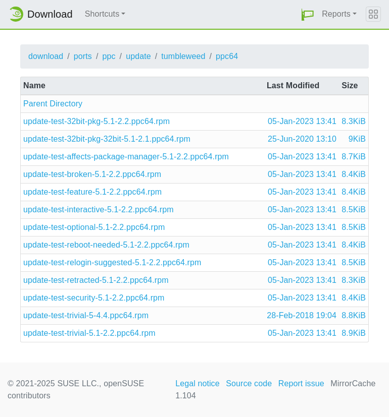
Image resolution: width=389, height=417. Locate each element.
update (138, 56)
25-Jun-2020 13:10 (302, 139)
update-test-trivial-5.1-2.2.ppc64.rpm (89, 333)
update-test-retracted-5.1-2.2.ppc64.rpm (96, 280)
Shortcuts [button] (102, 14)
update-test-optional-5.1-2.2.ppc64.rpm (94, 227)
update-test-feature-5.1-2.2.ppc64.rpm (92, 192)
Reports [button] (336, 14)
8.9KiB (354, 333)
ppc (108, 56)
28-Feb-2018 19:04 (301, 315)
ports (83, 56)
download (45, 56)
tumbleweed (183, 56)
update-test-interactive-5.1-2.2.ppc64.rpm (98, 209)
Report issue (301, 383)
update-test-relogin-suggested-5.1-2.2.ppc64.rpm (112, 262)
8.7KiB (354, 156)
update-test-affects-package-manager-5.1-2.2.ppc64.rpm (126, 156)
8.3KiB (354, 121)
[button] (308, 14)
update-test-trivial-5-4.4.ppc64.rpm (86, 315)
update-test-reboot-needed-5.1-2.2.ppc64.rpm (106, 245)
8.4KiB (354, 174)
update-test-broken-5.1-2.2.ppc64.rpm (92, 174)
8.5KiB (354, 209)
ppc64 (227, 56)
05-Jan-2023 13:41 (302, 121)
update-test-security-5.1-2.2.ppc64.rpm (94, 297)
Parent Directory (52, 103)
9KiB (357, 139)
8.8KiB (354, 315)
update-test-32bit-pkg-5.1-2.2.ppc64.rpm (96, 121)
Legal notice (197, 383)
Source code (249, 383)
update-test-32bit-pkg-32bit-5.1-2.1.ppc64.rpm (106, 139)
